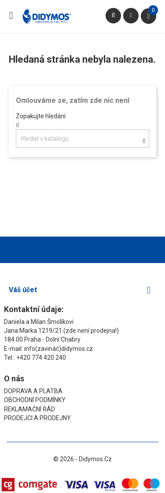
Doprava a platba (33, 391)
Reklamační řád (29, 409)
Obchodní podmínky (35, 399)
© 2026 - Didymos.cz (82, 459)
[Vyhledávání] (82, 138)
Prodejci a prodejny (37, 417)
